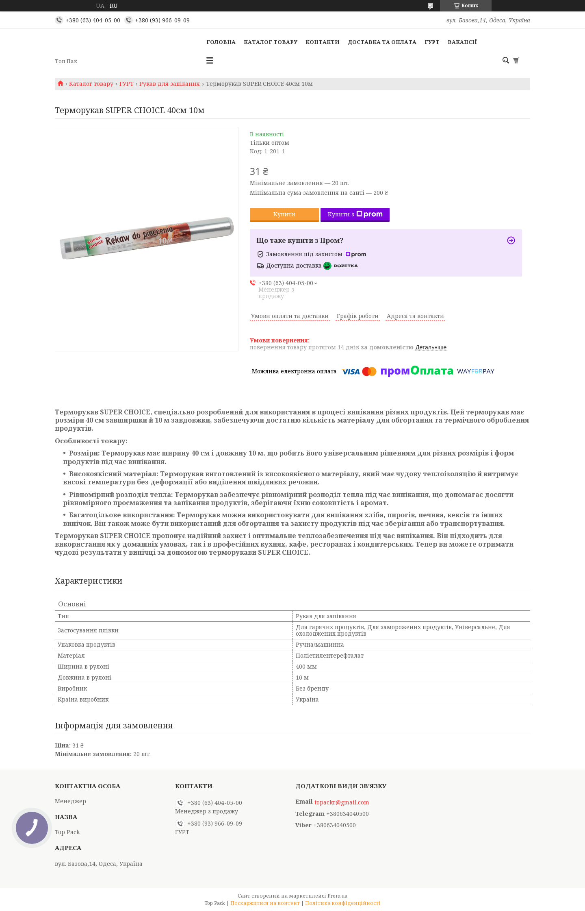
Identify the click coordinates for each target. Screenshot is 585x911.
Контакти (323, 42)
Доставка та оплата (382, 42)
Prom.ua (337, 895)
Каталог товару (270, 42)
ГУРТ (432, 42)
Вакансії (462, 42)
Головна (221, 42)
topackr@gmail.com (341, 802)
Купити (284, 214)
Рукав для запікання (169, 84)
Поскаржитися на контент (265, 903)
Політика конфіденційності (343, 903)
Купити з (355, 214)
